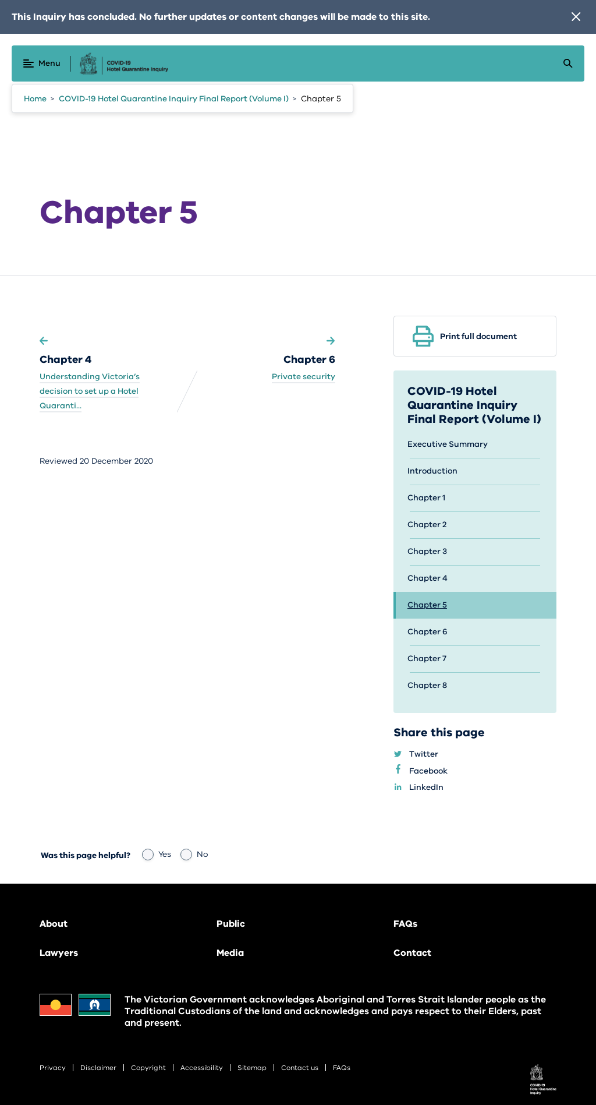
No (194, 854)
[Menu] (42, 63)
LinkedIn (433, 788)
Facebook (435, 771)
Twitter (430, 754)
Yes (156, 854)
